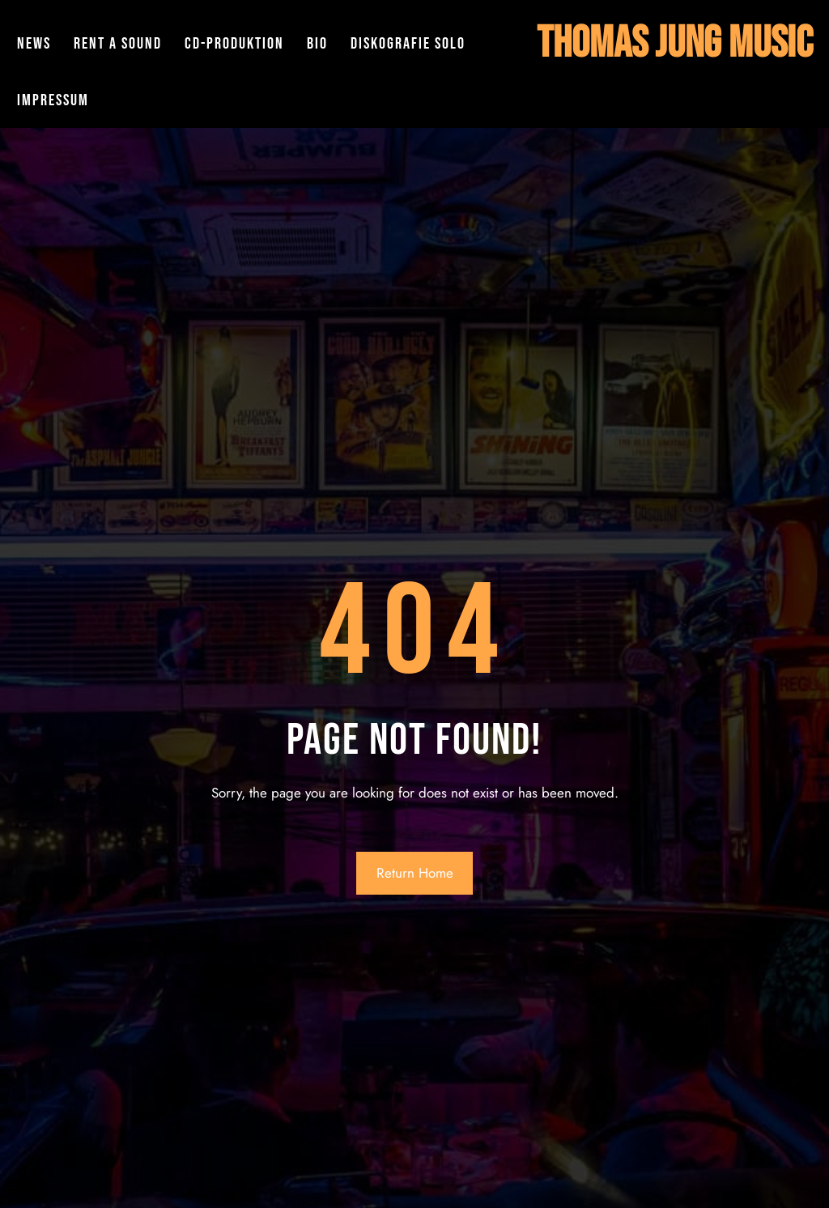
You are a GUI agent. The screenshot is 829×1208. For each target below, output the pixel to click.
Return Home (414, 873)
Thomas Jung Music (675, 43)
